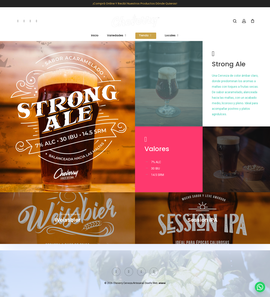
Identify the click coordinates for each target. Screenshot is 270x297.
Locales (172, 35)
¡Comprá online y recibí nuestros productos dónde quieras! (135, 4)
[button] (260, 287)
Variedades (116, 35)
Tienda (145, 35)
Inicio (94, 35)
